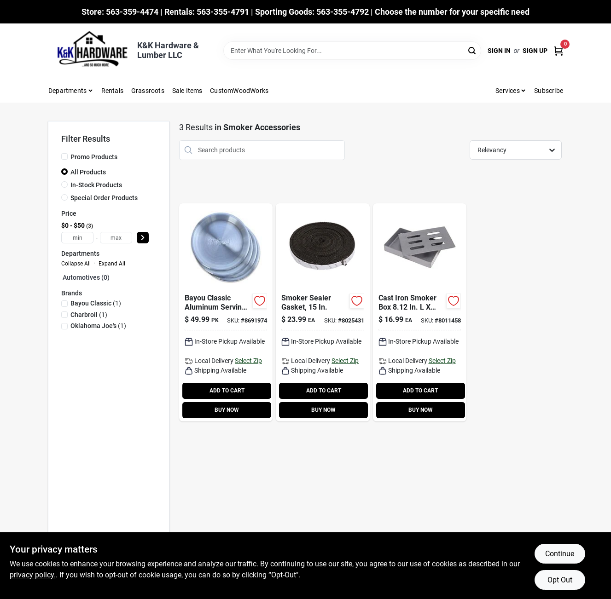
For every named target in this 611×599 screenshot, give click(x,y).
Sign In (499, 50)
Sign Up (535, 50)
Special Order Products (104, 198)
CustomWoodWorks (239, 90)
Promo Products (93, 157)
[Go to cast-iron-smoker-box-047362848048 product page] (419, 312)
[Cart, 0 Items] (558, 51)
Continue (559, 553)
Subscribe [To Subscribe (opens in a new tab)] (548, 90)
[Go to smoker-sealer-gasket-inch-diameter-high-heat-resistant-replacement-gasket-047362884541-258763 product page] (322, 312)
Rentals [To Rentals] (112, 90)
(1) (95, 303)
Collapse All (76, 263)
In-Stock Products (96, 185)
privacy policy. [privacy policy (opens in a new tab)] (33, 574)
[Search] (472, 50)
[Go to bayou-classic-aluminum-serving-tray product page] (226, 312)
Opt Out (559, 580)
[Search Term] (352, 50)
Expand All (112, 263)
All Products (88, 172)
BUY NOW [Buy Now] (227, 410)
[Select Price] (143, 237)
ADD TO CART (226, 390)
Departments (67, 90)
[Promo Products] (64, 156)
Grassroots (147, 90)
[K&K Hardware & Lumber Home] (89, 50)
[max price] (116, 237)
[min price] (77, 237)
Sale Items (187, 90)
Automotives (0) (86, 277)
